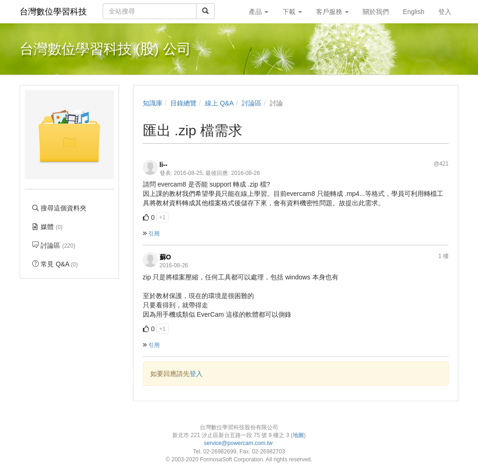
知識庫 (152, 103)
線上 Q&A (219, 103)
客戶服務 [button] (332, 11)
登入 (196, 373)
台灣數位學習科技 (53, 11)
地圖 (298, 435)
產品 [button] (258, 11)
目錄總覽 (183, 103)
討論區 (251, 103)
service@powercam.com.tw (239, 443)
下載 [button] (292, 11)
